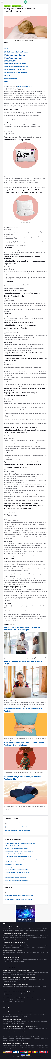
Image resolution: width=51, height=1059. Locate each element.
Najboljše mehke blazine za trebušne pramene (15, 49)
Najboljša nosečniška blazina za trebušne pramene (16, 66)
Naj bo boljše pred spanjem (10, 78)
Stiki (31, 1056)
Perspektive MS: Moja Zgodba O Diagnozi (12, 1019)
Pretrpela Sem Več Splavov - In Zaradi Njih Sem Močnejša (17, 830)
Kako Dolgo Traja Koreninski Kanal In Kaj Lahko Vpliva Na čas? (19, 895)
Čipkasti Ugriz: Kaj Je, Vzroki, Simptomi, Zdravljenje (16, 880)
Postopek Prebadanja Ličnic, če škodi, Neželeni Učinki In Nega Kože (20, 843)
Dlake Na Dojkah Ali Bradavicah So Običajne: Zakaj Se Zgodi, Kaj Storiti (18, 991)
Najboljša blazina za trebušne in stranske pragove (16, 52)
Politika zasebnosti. (37, 1056)
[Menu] (2, 2)
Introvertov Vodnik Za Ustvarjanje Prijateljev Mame (16, 877)
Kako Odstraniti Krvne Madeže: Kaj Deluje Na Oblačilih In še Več (19, 851)
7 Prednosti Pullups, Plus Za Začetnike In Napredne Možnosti (18, 856)
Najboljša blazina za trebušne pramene (13, 57)
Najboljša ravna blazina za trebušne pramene (14, 54)
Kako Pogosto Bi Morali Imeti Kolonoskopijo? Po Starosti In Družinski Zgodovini (22, 859)
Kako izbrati (7, 75)
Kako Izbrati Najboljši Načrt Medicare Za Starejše (15, 867)
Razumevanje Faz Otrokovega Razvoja (13, 864)
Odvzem (6, 81)
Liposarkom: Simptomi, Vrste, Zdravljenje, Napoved (16, 848)
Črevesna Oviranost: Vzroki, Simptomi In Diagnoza (14, 942)
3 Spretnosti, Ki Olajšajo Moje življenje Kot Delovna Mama (17, 872)
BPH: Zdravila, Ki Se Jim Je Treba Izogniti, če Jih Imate (15, 933)
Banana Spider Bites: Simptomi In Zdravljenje (15, 853)
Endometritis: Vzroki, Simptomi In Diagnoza (12, 950)
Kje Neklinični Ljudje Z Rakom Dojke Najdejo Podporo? (17, 826)
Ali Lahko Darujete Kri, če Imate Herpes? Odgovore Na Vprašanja (19, 899)
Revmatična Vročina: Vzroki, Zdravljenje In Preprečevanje (15, 1043)
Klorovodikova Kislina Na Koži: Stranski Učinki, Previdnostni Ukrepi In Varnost (22, 891)
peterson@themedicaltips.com (25, 86)
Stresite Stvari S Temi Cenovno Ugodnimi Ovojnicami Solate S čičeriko (20, 821)
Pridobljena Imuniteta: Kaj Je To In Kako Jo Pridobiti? (16, 875)
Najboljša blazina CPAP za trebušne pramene (14, 69)
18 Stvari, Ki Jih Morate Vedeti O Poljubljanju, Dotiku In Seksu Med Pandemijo (20, 997)
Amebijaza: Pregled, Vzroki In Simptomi (11, 957)
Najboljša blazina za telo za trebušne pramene (15, 63)
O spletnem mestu (26, 1056)
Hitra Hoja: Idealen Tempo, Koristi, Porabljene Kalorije (17, 869)
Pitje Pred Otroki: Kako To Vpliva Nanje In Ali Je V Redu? (15, 1034)
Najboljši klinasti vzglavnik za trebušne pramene (15, 72)
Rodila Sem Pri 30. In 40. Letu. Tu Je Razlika (14, 845)
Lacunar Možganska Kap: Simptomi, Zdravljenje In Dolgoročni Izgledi (18, 1011)
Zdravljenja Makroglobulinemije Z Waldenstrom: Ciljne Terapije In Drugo (18, 970)
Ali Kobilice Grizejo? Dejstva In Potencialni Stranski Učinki (15, 984)
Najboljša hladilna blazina (10, 60)
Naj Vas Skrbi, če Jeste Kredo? (11, 861)
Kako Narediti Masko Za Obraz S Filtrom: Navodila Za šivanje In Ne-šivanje (19, 977)
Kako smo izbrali (8, 46)
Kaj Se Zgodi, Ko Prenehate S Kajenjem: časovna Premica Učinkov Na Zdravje (20, 1026)
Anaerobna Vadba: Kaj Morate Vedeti (11, 926)
